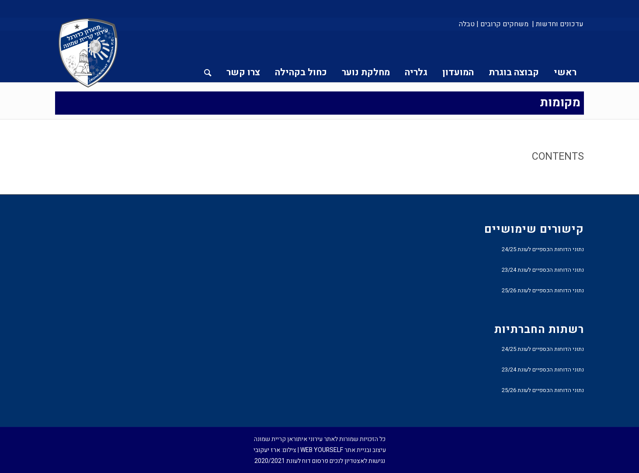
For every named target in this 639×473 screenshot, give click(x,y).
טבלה (467, 24)
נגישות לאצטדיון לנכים (357, 461)
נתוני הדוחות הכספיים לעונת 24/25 (543, 249)
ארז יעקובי (267, 450)
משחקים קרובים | (502, 24)
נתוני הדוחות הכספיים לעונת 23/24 (543, 270)
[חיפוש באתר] (208, 56)
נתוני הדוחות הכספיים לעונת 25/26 (543, 290)
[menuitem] (557, 24)
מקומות (560, 103)
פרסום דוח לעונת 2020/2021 (291, 461)
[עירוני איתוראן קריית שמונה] (88, 53)
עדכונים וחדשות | (557, 24)
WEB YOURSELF (321, 450)
